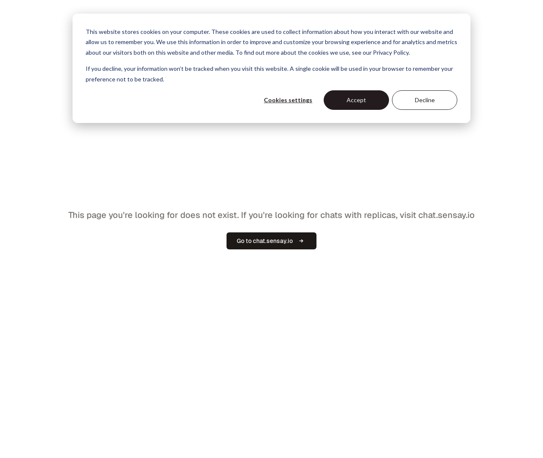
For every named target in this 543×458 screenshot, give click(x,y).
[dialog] (271, 68)
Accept (356, 99)
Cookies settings (288, 99)
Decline (425, 99)
